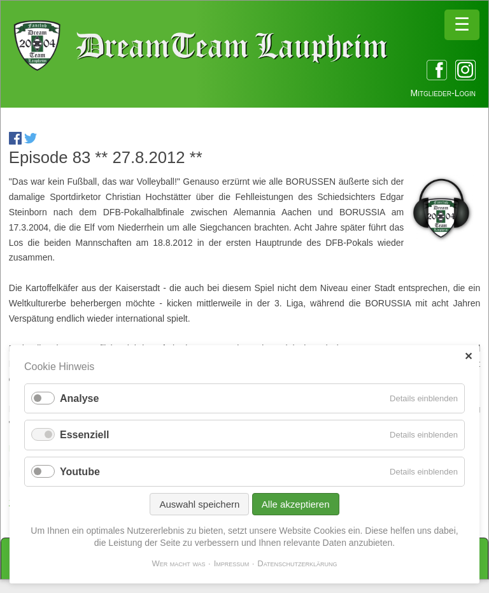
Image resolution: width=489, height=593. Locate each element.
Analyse (79, 398)
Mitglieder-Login (443, 93)
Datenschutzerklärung (297, 563)
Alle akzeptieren (296, 504)
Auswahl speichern (199, 504)
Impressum (232, 563)
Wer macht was (178, 563)
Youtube (80, 471)
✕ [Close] (468, 356)
